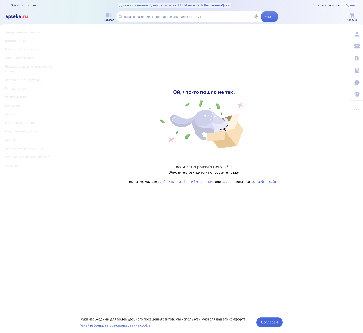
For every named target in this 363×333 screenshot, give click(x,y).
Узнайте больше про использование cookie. (115, 329)
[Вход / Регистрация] (356, 34)
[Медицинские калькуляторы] (356, 70)
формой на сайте (264, 181)
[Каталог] (109, 17)
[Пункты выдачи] (356, 94)
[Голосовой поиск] (256, 16)
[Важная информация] (356, 82)
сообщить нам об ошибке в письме (186, 181)
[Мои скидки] (356, 46)
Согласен (269, 326)
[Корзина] (352, 17)
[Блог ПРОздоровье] (356, 58)
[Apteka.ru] (20, 16)
